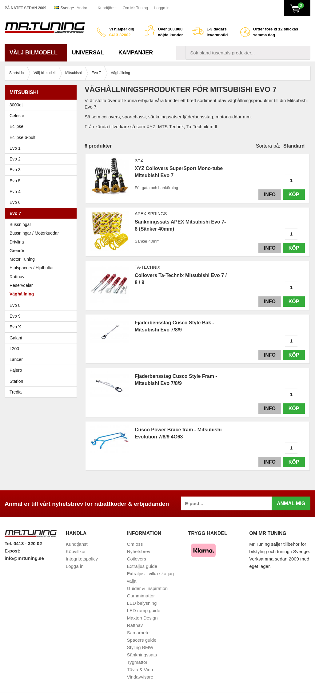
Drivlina (17, 242)
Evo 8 (42, 305)
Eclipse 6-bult (42, 137)
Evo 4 (42, 191)
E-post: (13, 550)
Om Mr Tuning (135, 8)
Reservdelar (21, 285)
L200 (14, 348)
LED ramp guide (143, 610)
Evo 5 (42, 180)
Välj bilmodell (36, 53)
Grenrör (17, 250)
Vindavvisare (140, 676)
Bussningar (20, 224)
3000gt (42, 104)
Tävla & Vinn (140, 669)
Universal (90, 53)
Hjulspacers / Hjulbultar (32, 267)
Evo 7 (42, 213)
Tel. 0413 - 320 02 (23, 543)
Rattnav (17, 276)
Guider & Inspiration (147, 588)
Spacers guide (142, 640)
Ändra (82, 8)
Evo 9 (42, 316)
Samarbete (138, 632)
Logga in (161, 8)
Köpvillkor (76, 551)
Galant (42, 337)
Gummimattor (141, 595)
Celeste (17, 115)
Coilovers (136, 558)
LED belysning (142, 603)
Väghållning (22, 293)
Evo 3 (42, 169)
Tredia (16, 392)
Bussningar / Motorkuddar (34, 233)
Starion (16, 381)
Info (270, 194)
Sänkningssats (142, 654)
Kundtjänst (107, 8)
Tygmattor (137, 662)
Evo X (42, 326)
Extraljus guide (142, 566)
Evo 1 (42, 148)
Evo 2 (42, 158)
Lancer (42, 359)
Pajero (16, 370)
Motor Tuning (42, 259)
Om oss (135, 544)
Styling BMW (140, 647)
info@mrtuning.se (24, 558)
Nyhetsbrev (138, 551)
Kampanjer (135, 53)
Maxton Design (142, 617)
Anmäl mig (291, 503)
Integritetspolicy (82, 558)
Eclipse (42, 126)
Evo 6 (42, 202)
